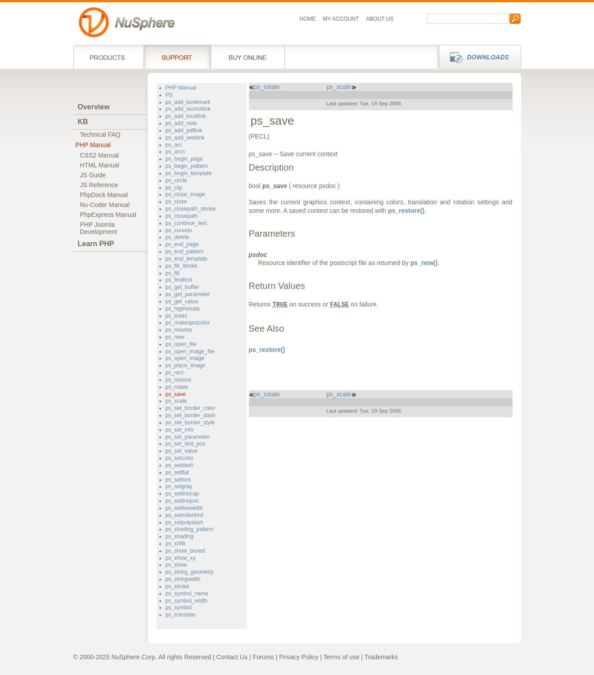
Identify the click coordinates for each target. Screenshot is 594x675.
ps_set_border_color (191, 408)
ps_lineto (177, 316)
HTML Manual (99, 165)
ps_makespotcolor (188, 323)
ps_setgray (179, 486)
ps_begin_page (184, 159)
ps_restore (179, 380)
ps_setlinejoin (182, 501)
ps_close (176, 201)
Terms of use (342, 657)
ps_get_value (182, 301)
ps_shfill (175, 543)
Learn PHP (96, 244)
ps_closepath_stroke (191, 209)
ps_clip (174, 187)
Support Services (177, 56)
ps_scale (176, 401)
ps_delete (177, 237)
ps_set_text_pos (186, 444)
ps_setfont (178, 480)
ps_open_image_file (190, 351)
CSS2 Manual (99, 155)
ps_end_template (186, 259)
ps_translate (180, 615)
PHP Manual (93, 144)
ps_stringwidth (183, 579)
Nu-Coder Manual (105, 204)
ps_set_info (180, 430)
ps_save (176, 394)
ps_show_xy (181, 558)
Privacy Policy (298, 657)
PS (169, 95)
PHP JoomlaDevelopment (98, 228)
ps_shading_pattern (190, 529)
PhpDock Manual (104, 194)
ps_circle (176, 180)
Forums (263, 657)
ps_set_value (182, 451)
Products (108, 56)
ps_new (175, 337)
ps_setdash (180, 465)
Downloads (477, 56)
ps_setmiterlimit (185, 515)
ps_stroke (177, 586)
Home (308, 19)
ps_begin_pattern (187, 166)
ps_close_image (185, 194)
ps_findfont (179, 280)
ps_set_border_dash (191, 415)
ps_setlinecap (182, 493)
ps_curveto (179, 230)
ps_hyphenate (183, 309)
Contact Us (232, 657)
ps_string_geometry (190, 572)
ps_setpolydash (185, 522)
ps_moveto (179, 330)
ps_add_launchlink (188, 109)
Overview (94, 107)
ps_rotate (177, 387)
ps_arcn (175, 151)
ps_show (176, 565)
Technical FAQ (100, 134)
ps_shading (180, 536)
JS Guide (93, 175)
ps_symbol (179, 607)
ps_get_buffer (182, 287)
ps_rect (175, 372)
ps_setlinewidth (184, 508)
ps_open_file (181, 344)
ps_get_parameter (188, 294)
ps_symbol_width (186, 601)
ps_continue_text (186, 223)
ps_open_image (185, 358)
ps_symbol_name (187, 593)
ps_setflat (177, 472)
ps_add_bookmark (188, 102)
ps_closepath (182, 216)
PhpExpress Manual (108, 214)
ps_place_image (186, 365)
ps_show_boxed (185, 551)
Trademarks (381, 657)
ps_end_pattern (185, 251)
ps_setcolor (180, 458)
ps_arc (174, 145)
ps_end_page (182, 244)
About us (379, 19)
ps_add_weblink (185, 138)
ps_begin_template (189, 173)
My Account (341, 19)
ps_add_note (181, 123)
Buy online (248, 56)
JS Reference (99, 185)
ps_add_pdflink (184, 130)
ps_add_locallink (186, 116)
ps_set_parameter (188, 437)
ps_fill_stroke (182, 266)
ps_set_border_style (190, 422)
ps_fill (173, 273)
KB (83, 122)
